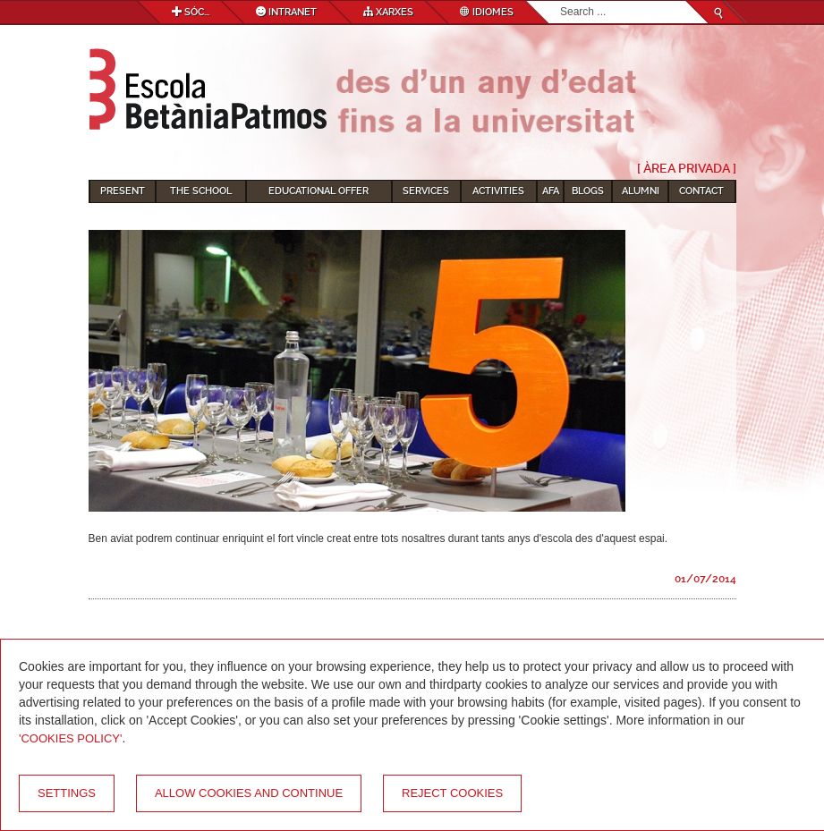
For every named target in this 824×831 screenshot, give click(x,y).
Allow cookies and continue (249, 793)
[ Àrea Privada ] (686, 168)
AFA (550, 191)
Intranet (286, 12)
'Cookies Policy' (71, 738)
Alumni (640, 191)
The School (201, 191)
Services (426, 191)
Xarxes (388, 12)
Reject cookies (452, 793)
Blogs (588, 191)
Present (122, 191)
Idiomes (487, 12)
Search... (560, 1)
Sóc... (190, 12)
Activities (498, 191)
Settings (67, 793)
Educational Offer (318, 191)
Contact (701, 191)
